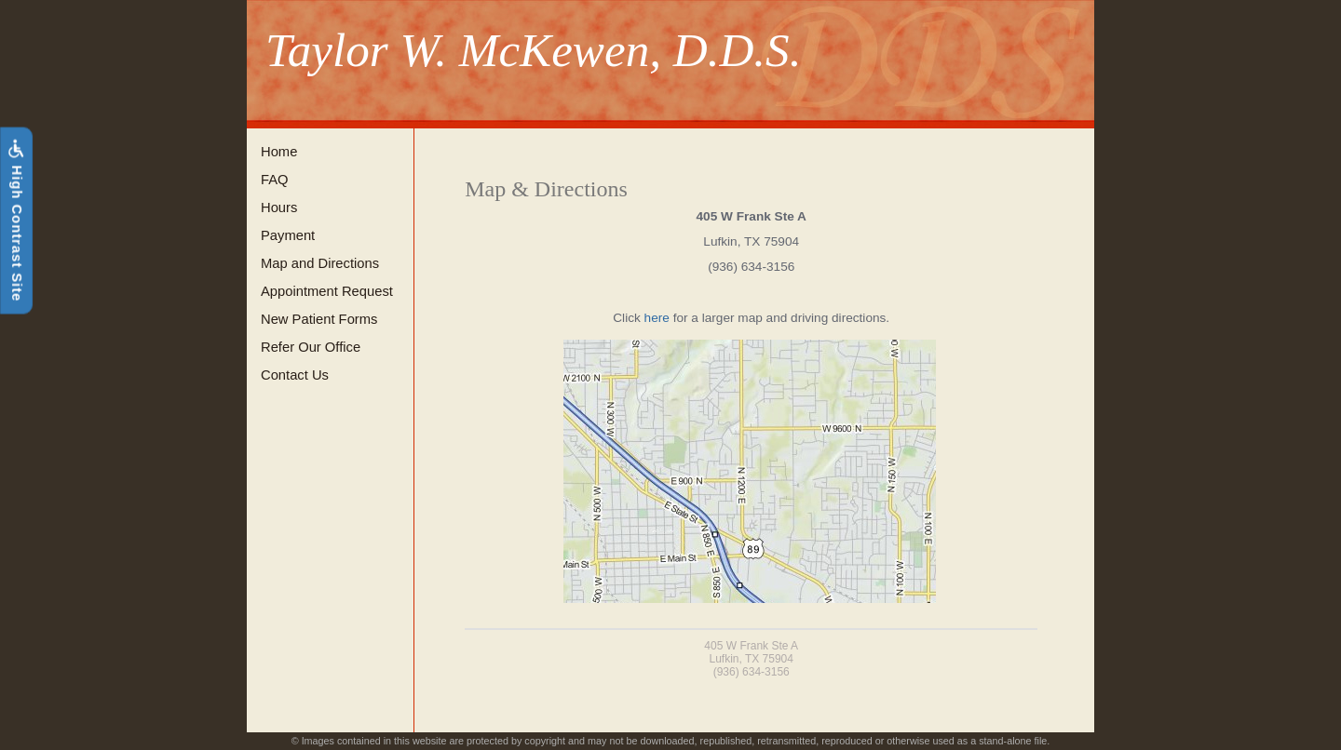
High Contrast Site (16, 220)
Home (279, 151)
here (657, 318)
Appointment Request (327, 291)
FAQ (275, 179)
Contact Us (295, 375)
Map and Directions (320, 263)
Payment (288, 235)
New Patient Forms (319, 319)
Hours (279, 207)
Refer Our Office (310, 347)
